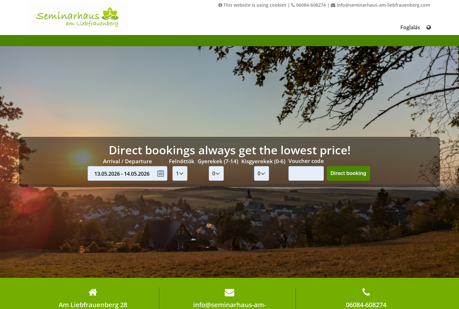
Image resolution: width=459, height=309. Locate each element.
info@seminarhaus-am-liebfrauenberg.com (380, 5)
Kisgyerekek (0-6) (263, 161)
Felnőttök (181, 161)
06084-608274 (308, 5)
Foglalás (410, 27)
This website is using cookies (252, 5)
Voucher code (306, 161)
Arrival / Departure (127, 161)
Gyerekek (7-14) (218, 161)
